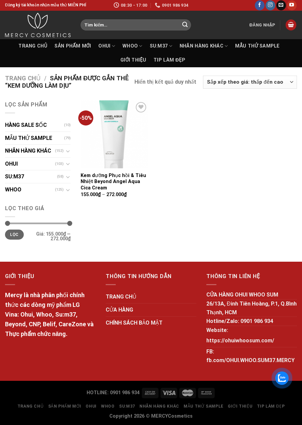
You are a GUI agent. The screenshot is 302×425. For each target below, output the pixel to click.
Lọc (14, 234)
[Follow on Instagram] (270, 5)
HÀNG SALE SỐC (26, 125)
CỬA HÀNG (119, 310)
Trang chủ (22, 78)
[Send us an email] (281, 5)
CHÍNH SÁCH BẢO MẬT (134, 323)
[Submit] (185, 25)
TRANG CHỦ (32, 46)
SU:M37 (161, 46)
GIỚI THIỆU (133, 60)
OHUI (106, 46)
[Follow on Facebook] (260, 5)
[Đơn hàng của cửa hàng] (250, 82)
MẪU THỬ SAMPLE (257, 46)
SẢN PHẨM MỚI (73, 46)
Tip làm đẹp (169, 60)
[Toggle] (68, 151)
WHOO (132, 46)
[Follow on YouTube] (292, 5)
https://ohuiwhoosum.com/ (240, 340)
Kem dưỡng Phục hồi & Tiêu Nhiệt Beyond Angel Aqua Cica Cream (113, 182)
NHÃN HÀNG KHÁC (204, 46)
